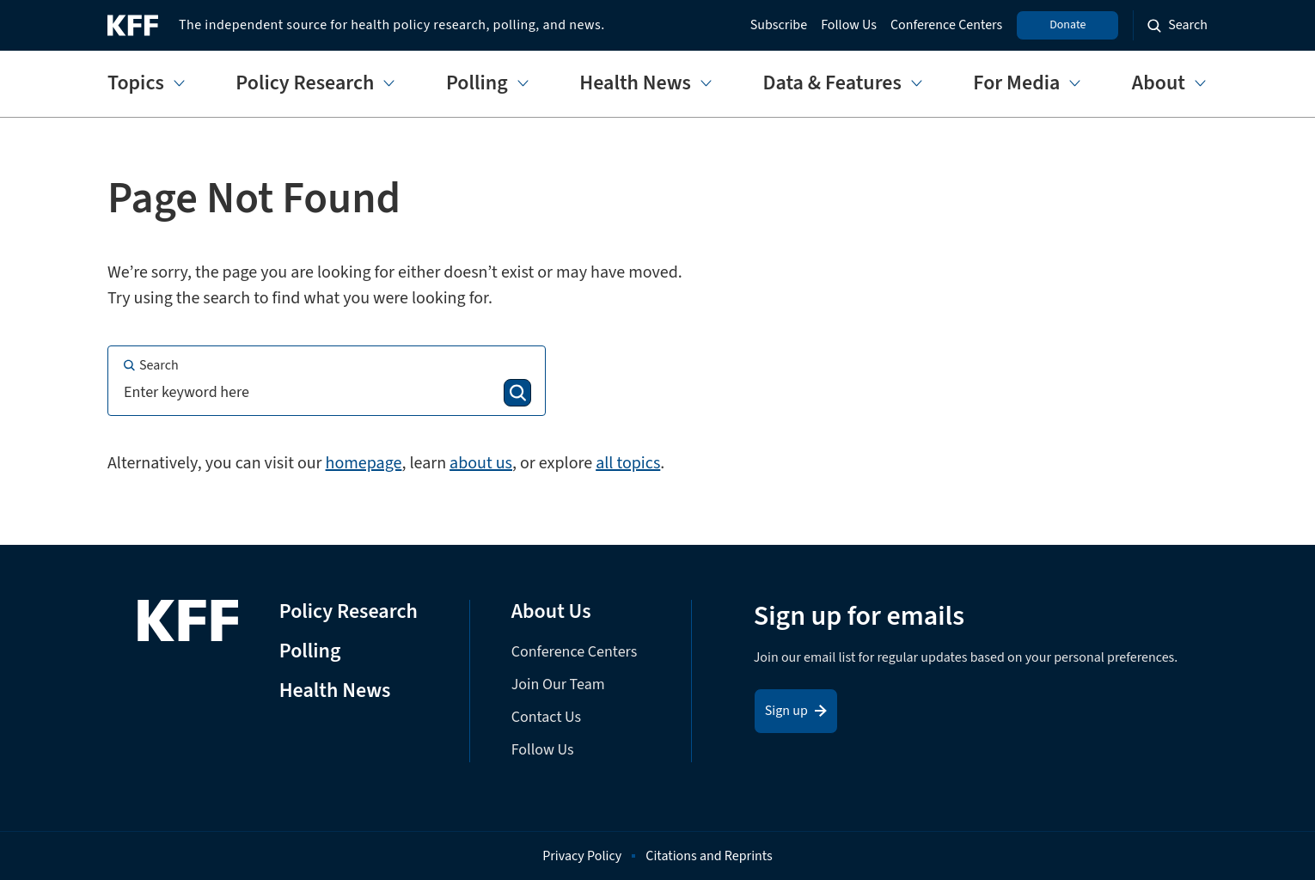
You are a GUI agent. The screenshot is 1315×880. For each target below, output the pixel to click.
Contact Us (546, 717)
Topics (135, 83)
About (1158, 83)
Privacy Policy (581, 855)
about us (481, 463)
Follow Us (849, 25)
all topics (628, 463)
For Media (1016, 83)
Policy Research (304, 83)
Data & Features (831, 83)
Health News (635, 83)
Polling (477, 83)
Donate (1067, 25)
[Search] (517, 392)
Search (150, 365)
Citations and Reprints (709, 855)
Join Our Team (558, 684)
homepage (364, 463)
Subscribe (778, 25)
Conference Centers (946, 25)
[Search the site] (1177, 25)
